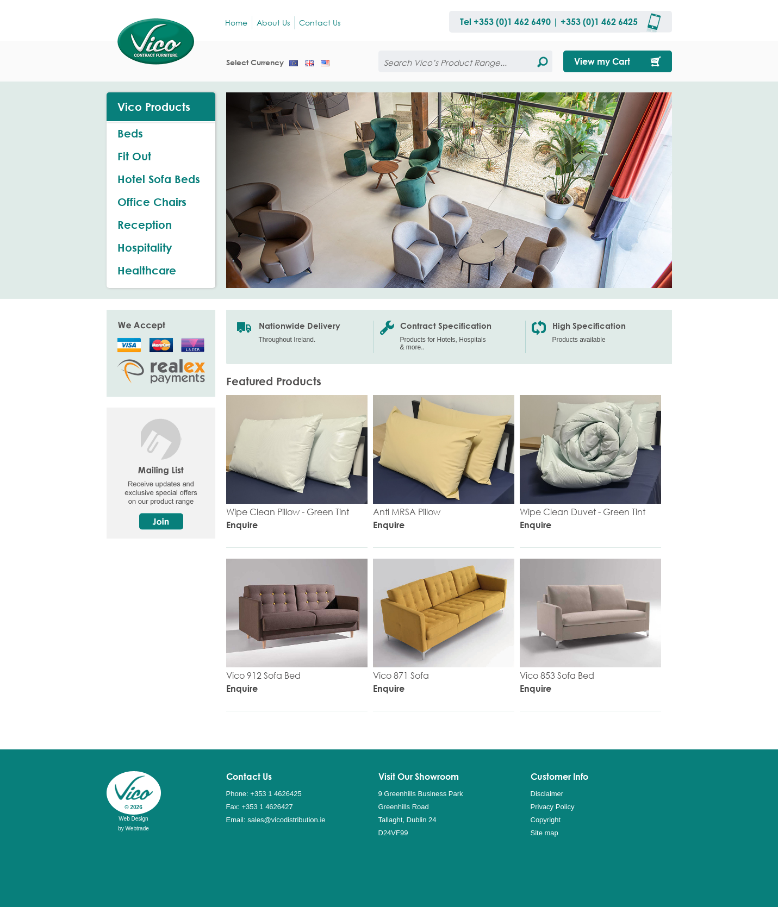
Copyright (546, 820)
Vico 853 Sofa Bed (557, 675)
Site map (544, 833)
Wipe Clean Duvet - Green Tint (582, 511)
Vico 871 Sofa (401, 675)
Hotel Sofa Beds (158, 179)
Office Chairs (151, 202)
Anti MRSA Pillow (406, 511)
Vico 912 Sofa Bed (263, 675)
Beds (130, 133)
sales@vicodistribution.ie (286, 820)
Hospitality (144, 247)
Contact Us (319, 22)
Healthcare (146, 270)
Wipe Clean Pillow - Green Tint (287, 511)
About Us (273, 22)
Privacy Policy (553, 807)
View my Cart (602, 61)
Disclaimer (547, 794)
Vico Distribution (160, 41)
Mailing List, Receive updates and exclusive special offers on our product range (166, 473)
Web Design (133, 819)
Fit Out (134, 156)
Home (236, 22)
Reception (144, 224)
